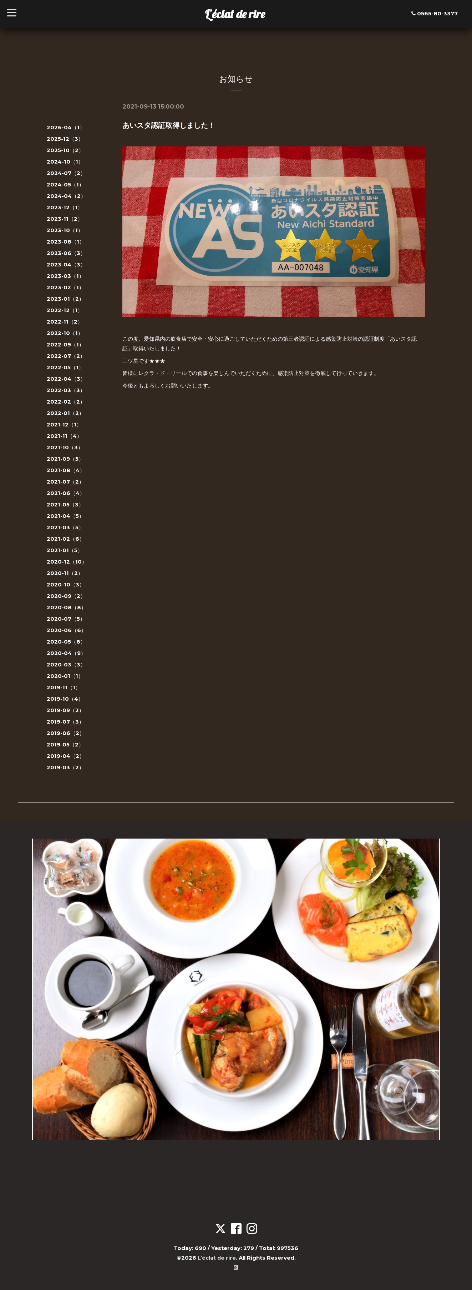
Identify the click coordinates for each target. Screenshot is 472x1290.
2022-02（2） (66, 401)
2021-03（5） (65, 527)
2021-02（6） (66, 538)
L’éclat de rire (235, 14)
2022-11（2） (65, 321)
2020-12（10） (67, 561)
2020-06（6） (66, 630)
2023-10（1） (65, 230)
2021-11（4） (64, 435)
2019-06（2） (66, 733)
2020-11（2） (65, 573)
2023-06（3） (66, 253)
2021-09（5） (65, 458)
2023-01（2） (65, 298)
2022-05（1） (65, 367)
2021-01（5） (65, 550)
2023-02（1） (65, 287)
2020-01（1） (65, 675)
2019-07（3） (65, 721)
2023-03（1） (65, 275)
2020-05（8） (66, 641)
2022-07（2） (66, 355)
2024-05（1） (65, 184)
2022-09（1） (65, 344)
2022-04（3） (66, 378)
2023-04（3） (66, 264)
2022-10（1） (65, 333)
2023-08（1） (66, 241)
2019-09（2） (65, 710)
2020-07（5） (66, 618)
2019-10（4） (65, 698)
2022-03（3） (66, 390)
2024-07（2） (66, 173)
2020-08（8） (66, 607)
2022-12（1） (65, 310)
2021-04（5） (65, 515)
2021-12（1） (64, 424)
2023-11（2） (65, 218)
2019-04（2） (66, 755)
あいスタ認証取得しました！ (168, 125)
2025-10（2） (65, 150)
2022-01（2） (65, 413)
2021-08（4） (66, 470)
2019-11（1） (64, 687)
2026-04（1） (66, 127)
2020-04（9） (66, 653)
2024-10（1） (65, 161)
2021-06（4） (66, 493)
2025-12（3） (65, 138)
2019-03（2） (65, 767)
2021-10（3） (65, 447)
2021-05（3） (65, 504)
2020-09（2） (66, 595)
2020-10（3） (66, 584)
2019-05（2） (65, 744)
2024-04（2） (66, 195)
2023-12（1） (65, 207)
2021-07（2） (65, 481)
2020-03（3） (66, 664)
